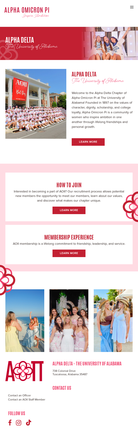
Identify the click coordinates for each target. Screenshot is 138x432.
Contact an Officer (19, 395)
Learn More (88, 141)
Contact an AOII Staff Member (26, 399)
